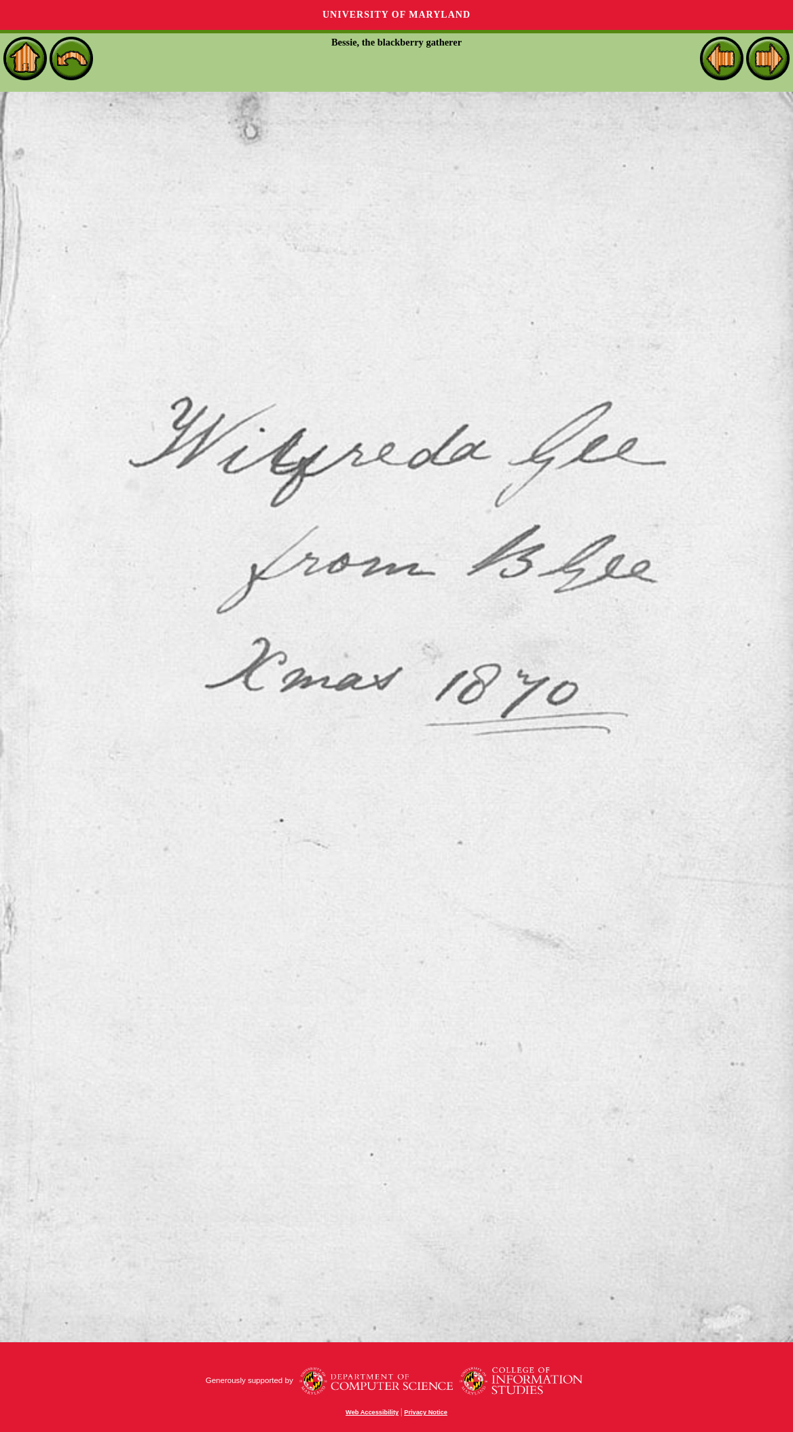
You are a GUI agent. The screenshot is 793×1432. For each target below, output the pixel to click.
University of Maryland (396, 15)
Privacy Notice (425, 1412)
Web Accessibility (372, 1412)
